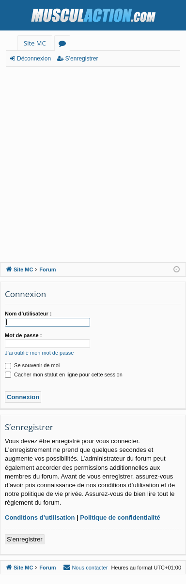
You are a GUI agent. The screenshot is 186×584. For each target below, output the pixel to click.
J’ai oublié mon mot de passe (39, 353)
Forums (64, 45)
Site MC (35, 43)
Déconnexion (34, 58)
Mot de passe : (23, 335)
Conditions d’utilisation (40, 517)
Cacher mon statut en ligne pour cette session (64, 374)
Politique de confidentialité (120, 517)
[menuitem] (85, 567)
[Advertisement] (93, 164)
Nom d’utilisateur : (28, 313)
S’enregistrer (81, 58)
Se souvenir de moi (32, 365)
